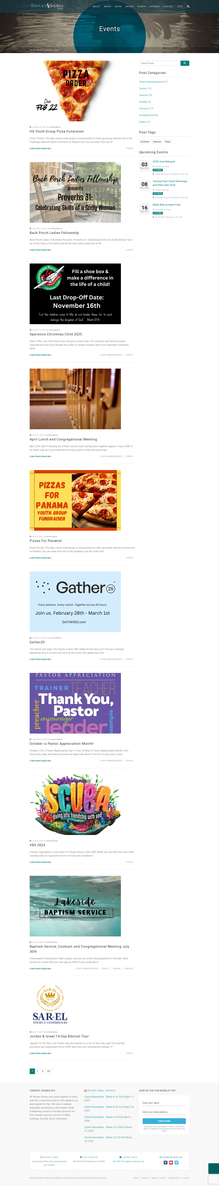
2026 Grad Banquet (164, 161)
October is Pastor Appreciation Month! (62, 744)
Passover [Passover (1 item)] (157, 142)
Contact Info (129, 1157)
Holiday (143, 101)
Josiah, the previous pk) (73, 1178)
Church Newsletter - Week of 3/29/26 (104, 1127)
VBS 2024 (37, 845)
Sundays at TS (174, 1178)
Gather (129, 6)
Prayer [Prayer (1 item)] (167, 142)
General (117, 969)
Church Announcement (111, 355)
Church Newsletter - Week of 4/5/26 (103, 1117)
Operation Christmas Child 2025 (56, 334)
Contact (168, 6)
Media (107, 6)
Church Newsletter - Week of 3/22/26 (104, 1137)
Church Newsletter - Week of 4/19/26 (104, 1096)
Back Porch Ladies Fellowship (54, 233)
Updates (155, 6)
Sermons (145, 1178)
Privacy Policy (93, 1178)
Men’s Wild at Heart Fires (167, 204)
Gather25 (37, 642)
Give (179, 6)
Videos (143, 121)
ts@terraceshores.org (134, 1161)
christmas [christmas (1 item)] (145, 142)
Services (129, 969)
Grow (118, 6)
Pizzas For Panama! (46, 541)
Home (135, 1178)
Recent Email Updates (101, 1090)
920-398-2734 (119, 1161)
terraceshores (55, 127)
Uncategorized (147, 115)
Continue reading (40, 148)
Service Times (51, 1157)
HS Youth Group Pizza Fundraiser (57, 131)
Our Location (90, 1157)
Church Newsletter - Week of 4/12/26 (104, 1106)
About (97, 6)
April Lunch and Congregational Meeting (63, 439)
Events (141, 6)
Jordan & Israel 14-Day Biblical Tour (59, 1036)
